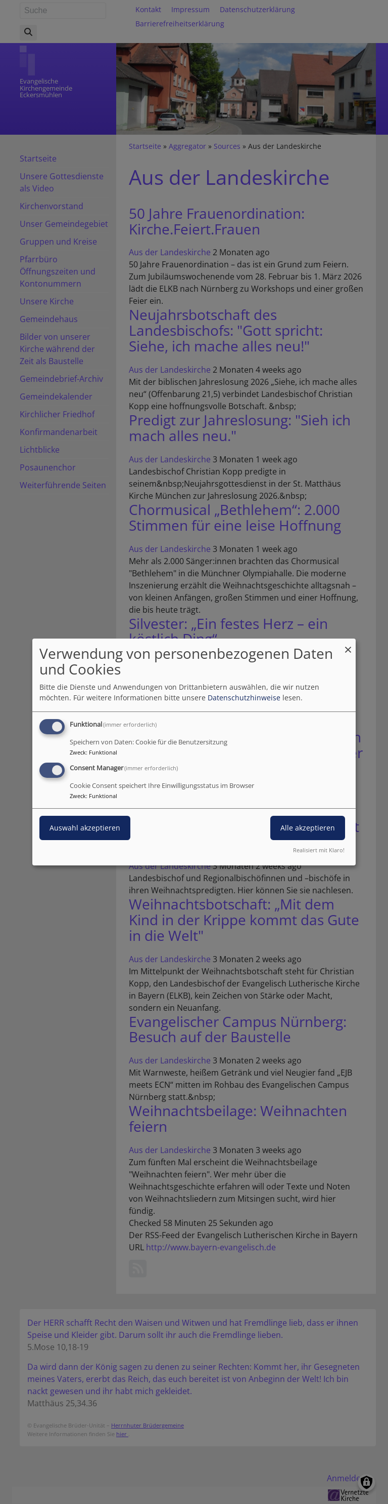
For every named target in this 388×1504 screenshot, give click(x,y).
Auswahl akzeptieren (85, 828)
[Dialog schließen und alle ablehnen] (348, 645)
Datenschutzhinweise (244, 697)
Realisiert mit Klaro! (319, 850)
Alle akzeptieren (307, 828)
